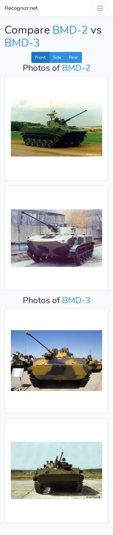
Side (57, 57)
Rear (73, 57)
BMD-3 (22, 43)
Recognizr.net (21, 8)
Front (40, 57)
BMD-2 (70, 30)
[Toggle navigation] (100, 8)
